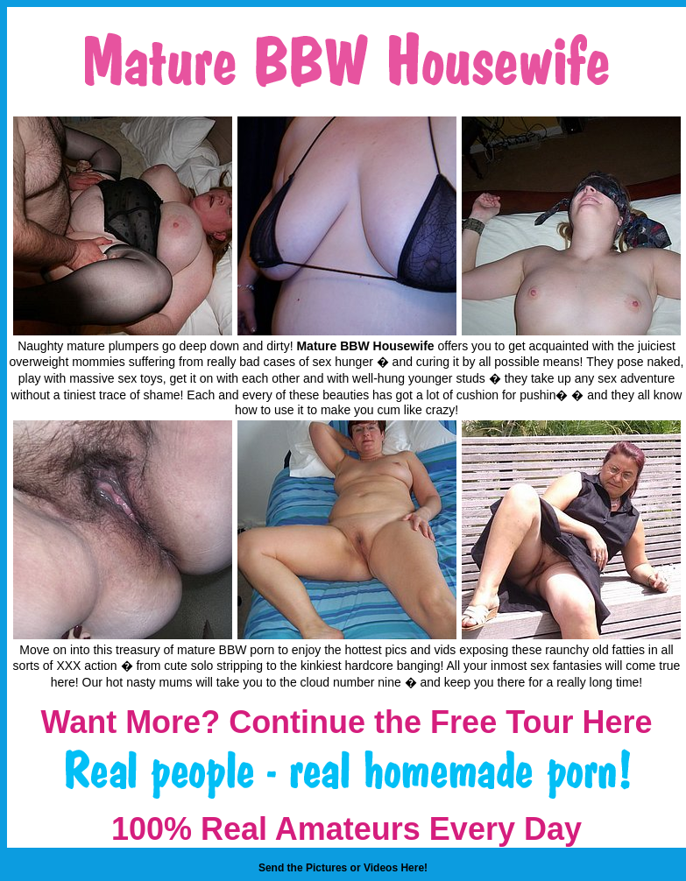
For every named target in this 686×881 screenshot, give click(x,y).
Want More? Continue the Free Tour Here (346, 722)
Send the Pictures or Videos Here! (343, 868)
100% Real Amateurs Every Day (346, 829)
